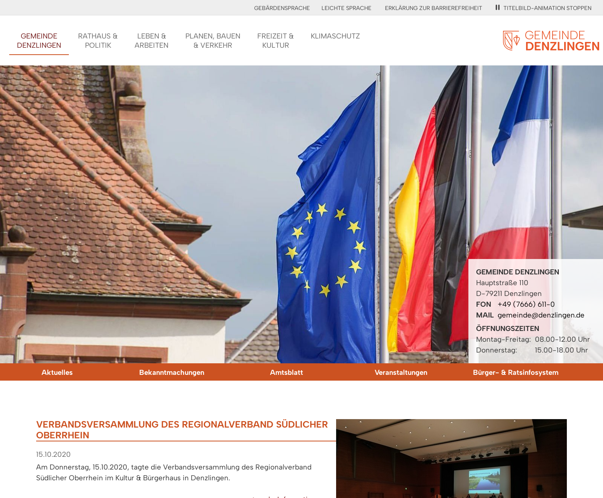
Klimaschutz (335, 36)
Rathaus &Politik (98, 41)
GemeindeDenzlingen (39, 41)
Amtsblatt (286, 372)
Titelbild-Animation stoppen (543, 8)
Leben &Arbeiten (151, 41)
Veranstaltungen (401, 372)
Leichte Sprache (346, 8)
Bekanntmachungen (171, 372)
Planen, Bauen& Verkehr (212, 41)
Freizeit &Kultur (275, 41)
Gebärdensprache (282, 8)
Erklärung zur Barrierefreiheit (433, 8)
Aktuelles (57, 372)
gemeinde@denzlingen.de (541, 315)
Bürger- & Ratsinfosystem (515, 372)
